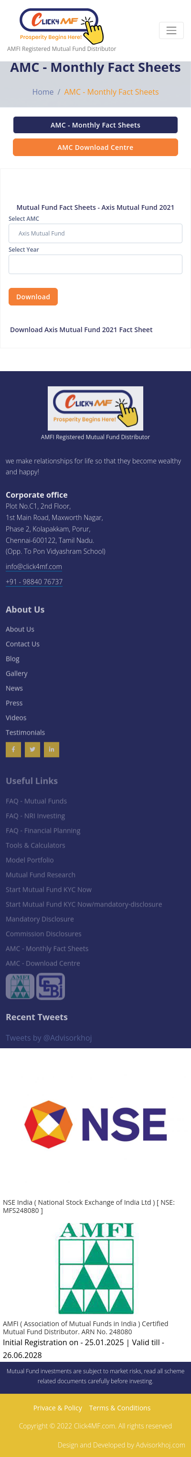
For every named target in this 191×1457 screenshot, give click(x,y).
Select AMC (24, 219)
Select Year (24, 250)
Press (14, 706)
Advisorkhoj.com (161, 1444)
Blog (13, 662)
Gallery (17, 677)
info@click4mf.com (34, 568)
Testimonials (25, 736)
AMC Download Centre (96, 147)
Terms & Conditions (120, 1407)
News (14, 692)
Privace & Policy (57, 1407)
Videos (16, 721)
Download (33, 296)
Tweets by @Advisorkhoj (49, 1039)
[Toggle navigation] (171, 30)
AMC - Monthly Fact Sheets (95, 124)
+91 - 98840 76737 (34, 583)
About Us (20, 633)
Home (42, 92)
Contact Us (23, 647)
